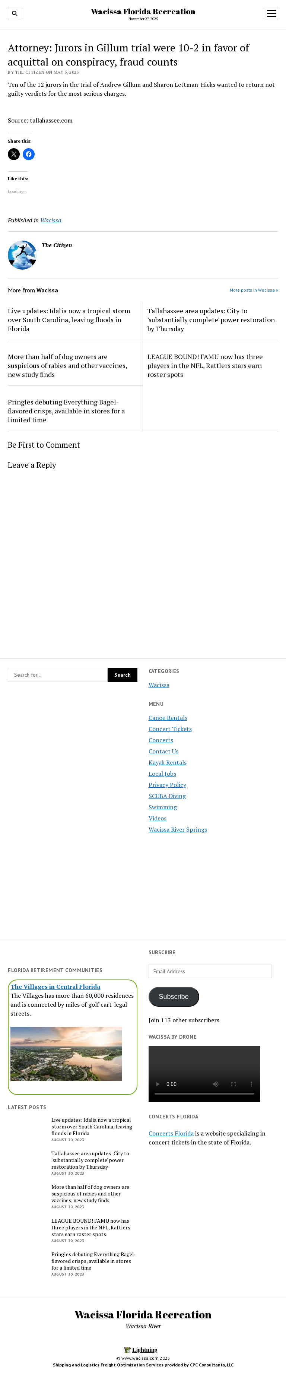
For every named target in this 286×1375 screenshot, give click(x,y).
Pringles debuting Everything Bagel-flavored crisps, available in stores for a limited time (66, 410)
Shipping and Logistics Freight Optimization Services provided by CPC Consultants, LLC (143, 1365)
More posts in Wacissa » (254, 290)
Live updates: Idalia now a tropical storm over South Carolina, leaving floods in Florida (69, 319)
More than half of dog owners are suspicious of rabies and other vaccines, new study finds (67, 365)
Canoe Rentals (168, 718)
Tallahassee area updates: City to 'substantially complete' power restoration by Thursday (211, 319)
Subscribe (174, 996)
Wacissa (159, 685)
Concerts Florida (171, 1133)
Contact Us (163, 751)
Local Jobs (162, 773)
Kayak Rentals (168, 762)
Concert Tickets (170, 729)
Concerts (161, 740)
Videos (157, 818)
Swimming (163, 807)
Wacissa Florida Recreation (143, 11)
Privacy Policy (167, 785)
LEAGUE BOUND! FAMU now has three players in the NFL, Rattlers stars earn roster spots (205, 365)
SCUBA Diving (167, 796)
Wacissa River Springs (178, 829)
